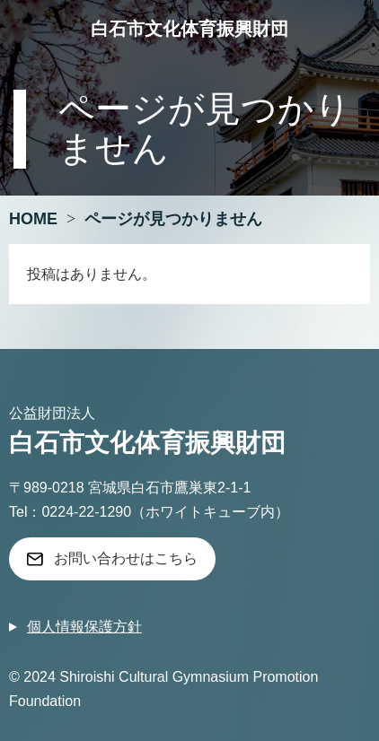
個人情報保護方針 (84, 626)
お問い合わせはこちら (126, 558)
